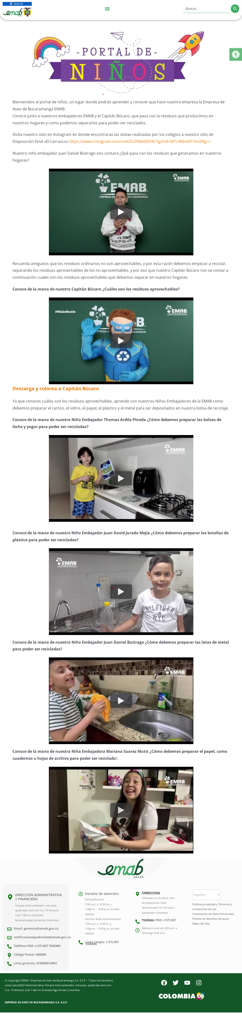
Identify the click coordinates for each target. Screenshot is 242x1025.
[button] (235, 54)
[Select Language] (206, 894)
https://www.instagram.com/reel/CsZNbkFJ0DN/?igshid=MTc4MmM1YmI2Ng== (140, 141)
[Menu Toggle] (107, 8)
